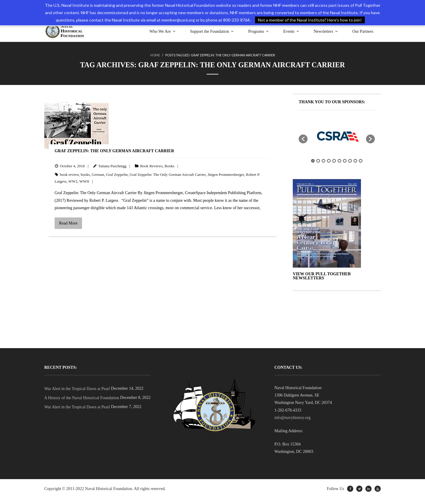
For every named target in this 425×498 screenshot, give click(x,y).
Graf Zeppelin (117, 174)
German (98, 174)
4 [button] (329, 161)
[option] (336, 135)
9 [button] (355, 161)
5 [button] (334, 161)
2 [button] (318, 161)
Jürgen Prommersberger (225, 174)
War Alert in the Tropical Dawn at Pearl (77, 388)
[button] (303, 138)
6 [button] (339, 161)
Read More (68, 223)
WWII (84, 181)
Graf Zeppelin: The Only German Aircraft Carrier (114, 150)
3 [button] (323, 161)
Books (169, 166)
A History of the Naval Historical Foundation (81, 398)
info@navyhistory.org (292, 417)
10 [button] (360, 161)
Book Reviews (151, 166)
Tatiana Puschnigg (112, 166)
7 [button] (344, 161)
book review (69, 174)
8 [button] (350, 161)
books (85, 174)
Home (155, 55)
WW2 (72, 181)
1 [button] (313, 161)
